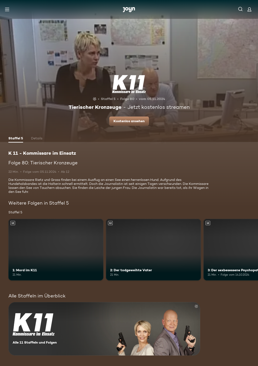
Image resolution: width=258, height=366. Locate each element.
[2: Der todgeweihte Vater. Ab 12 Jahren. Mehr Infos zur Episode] (153, 249)
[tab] (16, 139)
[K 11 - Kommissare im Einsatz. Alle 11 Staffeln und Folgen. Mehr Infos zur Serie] (104, 329)
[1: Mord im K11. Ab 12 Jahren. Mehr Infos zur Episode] (55, 249)
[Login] (249, 9)
